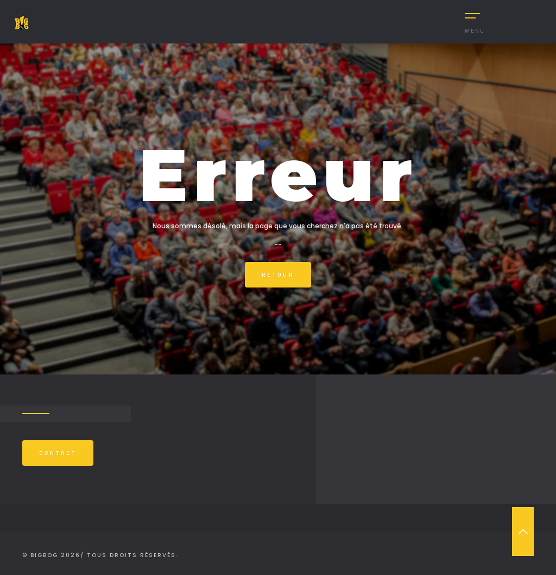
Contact (58, 453)
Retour (278, 275)
